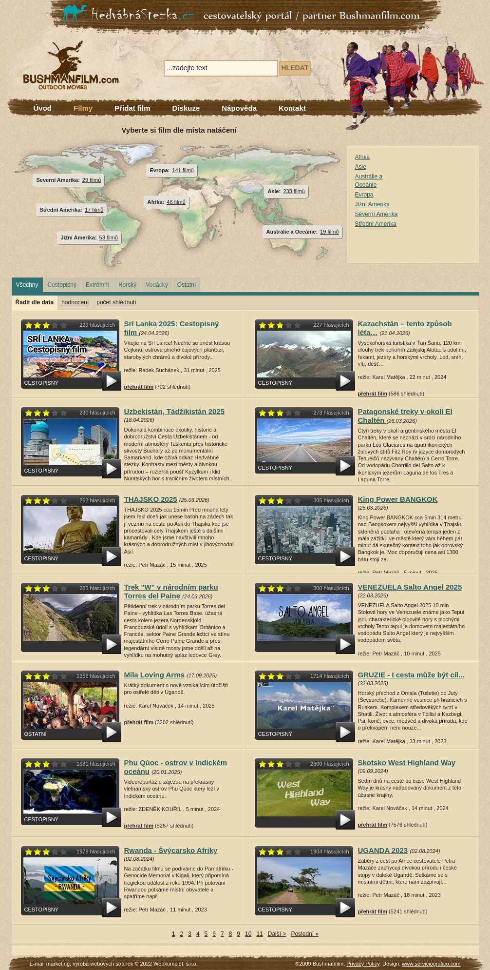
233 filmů (294, 191)
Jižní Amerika (372, 204)
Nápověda (239, 108)
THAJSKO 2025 (150, 499)
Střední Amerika (375, 223)
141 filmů (183, 170)
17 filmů (94, 210)
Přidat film (132, 108)
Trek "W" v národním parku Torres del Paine (171, 591)
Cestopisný (62, 284)
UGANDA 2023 (383, 850)
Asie (360, 166)
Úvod (43, 108)
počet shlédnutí (116, 302)
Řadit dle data (35, 302)
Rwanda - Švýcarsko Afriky (171, 850)
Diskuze (186, 108)
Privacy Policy (362, 964)
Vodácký (157, 284)
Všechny (27, 284)
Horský (127, 284)
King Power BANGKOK (398, 499)
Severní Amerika (376, 214)
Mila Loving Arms (154, 675)
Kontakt (292, 108)
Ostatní (186, 284)
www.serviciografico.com (431, 964)
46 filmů (176, 202)
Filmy (83, 108)
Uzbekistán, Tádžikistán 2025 (174, 411)
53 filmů (108, 237)
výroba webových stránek (103, 964)
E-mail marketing (50, 964)
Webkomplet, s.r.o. (175, 964)
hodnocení (75, 302)
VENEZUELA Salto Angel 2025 (410, 587)
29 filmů (91, 180)
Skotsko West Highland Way (407, 762)
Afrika (362, 157)
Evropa (364, 194)
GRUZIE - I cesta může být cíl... (411, 675)
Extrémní (97, 284)
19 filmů (329, 232)
